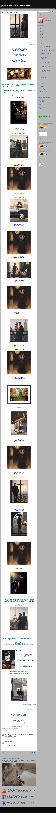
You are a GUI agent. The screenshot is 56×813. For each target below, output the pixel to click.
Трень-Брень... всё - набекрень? (15, 5)
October (42, 75)
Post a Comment (6, 747)
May (41, 83)
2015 (41, 33)
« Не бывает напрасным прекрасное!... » (44, 64)
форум (39, 139)
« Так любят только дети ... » (45, 62)
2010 (41, 40)
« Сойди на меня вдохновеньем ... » (47, 50)
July (41, 80)
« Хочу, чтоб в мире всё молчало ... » (47, 53)
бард (39, 105)
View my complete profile (48, 20)
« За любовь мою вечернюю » (45, 46)
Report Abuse (41, 113)
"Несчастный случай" (42, 98)
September (43, 77)
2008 (41, 93)
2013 (41, 36)
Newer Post (5, 752)
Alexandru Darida (41, 100)
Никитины (40, 108)
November (43, 43)
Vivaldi (39, 104)
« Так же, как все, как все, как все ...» (13, 789)
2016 (41, 31)
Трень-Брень (7, 732)
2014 (41, 34)
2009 (41, 91)
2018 (41, 28)
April (41, 85)
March (42, 86)
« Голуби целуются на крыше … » (46, 66)
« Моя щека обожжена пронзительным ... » (44, 73)
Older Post (33, 752)
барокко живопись (41, 107)
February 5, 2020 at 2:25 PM (10, 745)
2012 (41, 37)
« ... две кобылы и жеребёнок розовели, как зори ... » (45, 60)
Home (19, 752)
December (43, 42)
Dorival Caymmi (41, 101)
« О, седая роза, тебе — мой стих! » (13, 801)
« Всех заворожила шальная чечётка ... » (45, 58)
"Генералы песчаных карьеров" (44, 97)
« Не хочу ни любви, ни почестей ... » (10, 758)
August (42, 78)
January (42, 89)
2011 (41, 39)
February (42, 88)
